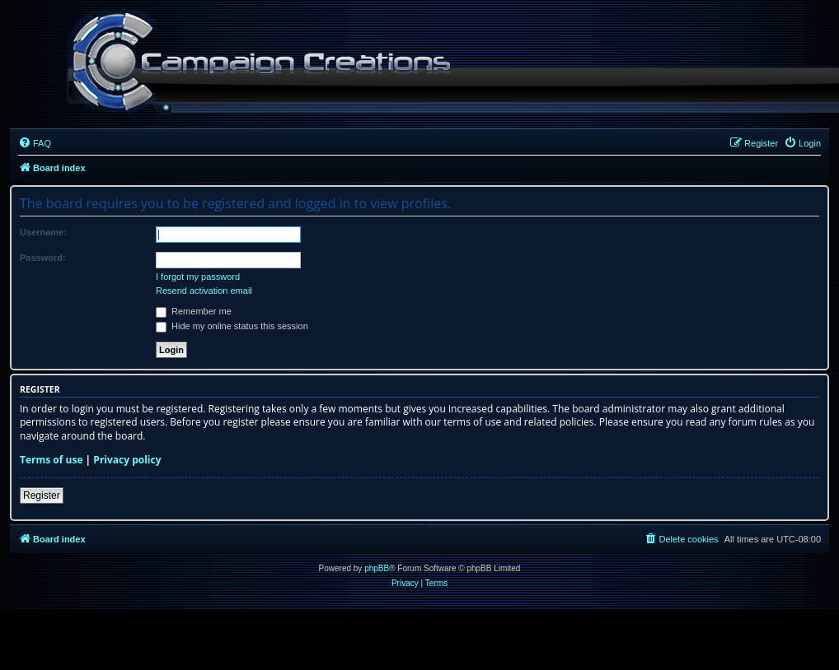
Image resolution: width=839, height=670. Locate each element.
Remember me (194, 311)
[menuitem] (34, 143)
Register (41, 495)
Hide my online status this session (232, 326)
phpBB (376, 568)
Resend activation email (204, 290)
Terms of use (51, 460)
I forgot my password (198, 276)
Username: (43, 232)
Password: (43, 258)
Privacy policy (127, 460)
